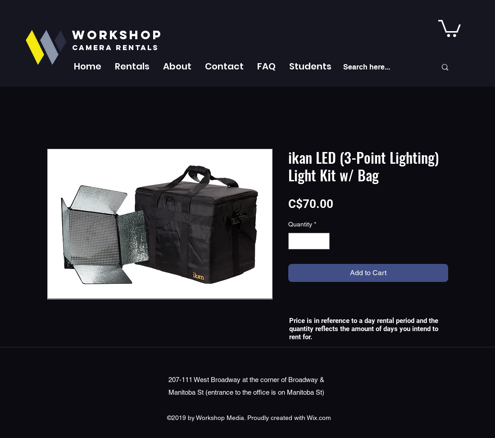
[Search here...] (383, 67)
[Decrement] (295, 241)
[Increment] (322, 241)
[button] (132, 66)
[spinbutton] (309, 241)
